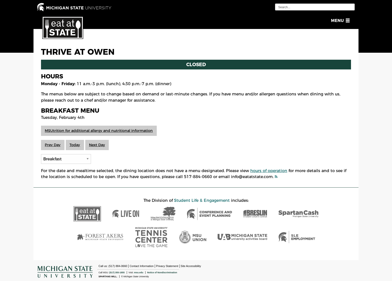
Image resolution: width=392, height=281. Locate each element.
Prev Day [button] (52, 145)
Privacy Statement (167, 266)
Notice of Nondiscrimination (162, 272)
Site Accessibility (191, 266)
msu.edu (138, 272)
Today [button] (75, 145)
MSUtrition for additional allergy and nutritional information (99, 130)
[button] (339, 20)
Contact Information (142, 266)
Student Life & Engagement (202, 200)
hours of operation (268, 170)
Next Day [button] (97, 145)
